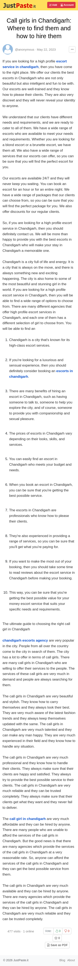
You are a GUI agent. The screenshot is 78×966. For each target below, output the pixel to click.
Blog (62, 960)
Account (67, 5)
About (71, 960)
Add (53, 5)
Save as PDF (57, 945)
